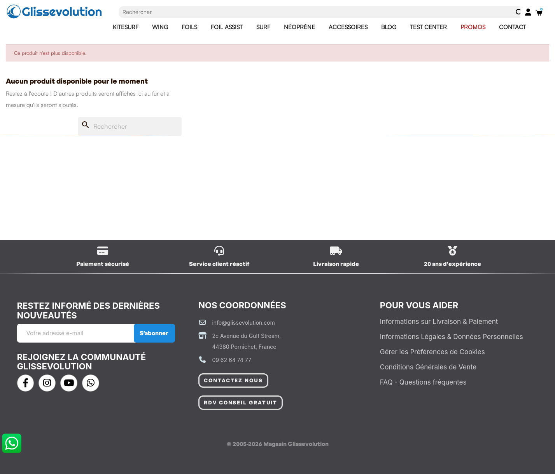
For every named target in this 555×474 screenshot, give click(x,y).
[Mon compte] (528, 12)
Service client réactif (219, 264)
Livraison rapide (336, 264)
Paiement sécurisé (102, 264)
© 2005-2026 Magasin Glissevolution (278, 444)
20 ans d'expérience (452, 264)
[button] (233, 380)
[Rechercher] (314, 126)
